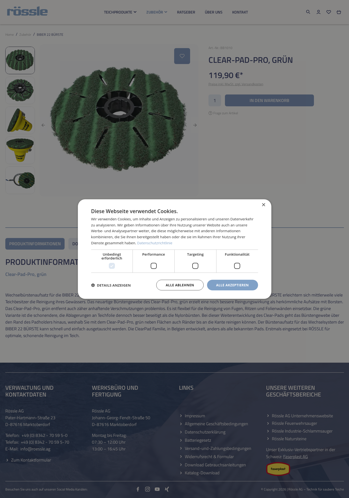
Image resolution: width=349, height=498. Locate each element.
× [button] (263, 205)
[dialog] (174, 249)
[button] (111, 285)
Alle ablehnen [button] (179, 284)
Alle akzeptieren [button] (232, 284)
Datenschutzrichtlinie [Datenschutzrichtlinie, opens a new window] (155, 242)
